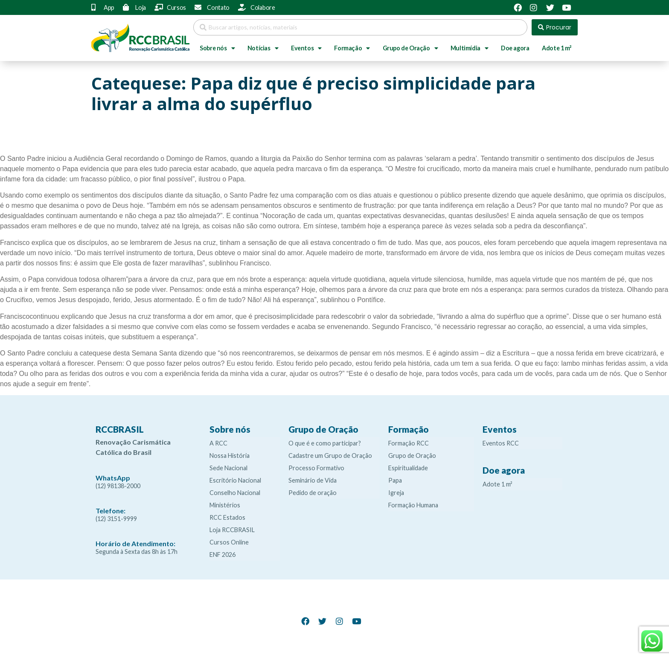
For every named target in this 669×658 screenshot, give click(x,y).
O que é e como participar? (324, 443)
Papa (395, 480)
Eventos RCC (501, 443)
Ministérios (224, 505)
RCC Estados (227, 517)
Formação (351, 48)
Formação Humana (413, 505)
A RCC (218, 443)
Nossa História (229, 455)
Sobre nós (217, 48)
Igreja (396, 492)
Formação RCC (408, 443)
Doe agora (515, 48)
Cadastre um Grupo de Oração (330, 455)
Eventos (306, 48)
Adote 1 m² (556, 48)
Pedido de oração (312, 492)
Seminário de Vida (312, 480)
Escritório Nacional (235, 480)
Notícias (262, 48)
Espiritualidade (408, 468)
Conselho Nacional (234, 492)
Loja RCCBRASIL (232, 529)
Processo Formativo (316, 468)
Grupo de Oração (410, 48)
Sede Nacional (228, 468)
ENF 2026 (222, 554)
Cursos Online (229, 542)
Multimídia (470, 48)
